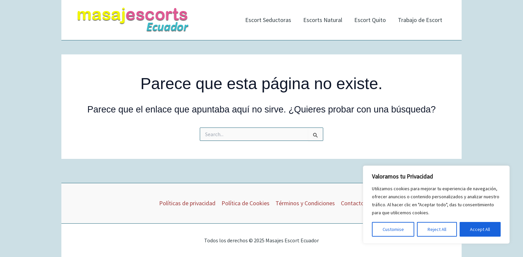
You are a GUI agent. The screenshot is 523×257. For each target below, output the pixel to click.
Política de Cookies (245, 203)
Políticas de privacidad (187, 203)
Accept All (480, 229)
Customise (393, 229)
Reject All (437, 229)
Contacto (352, 203)
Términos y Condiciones (305, 203)
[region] (436, 205)
